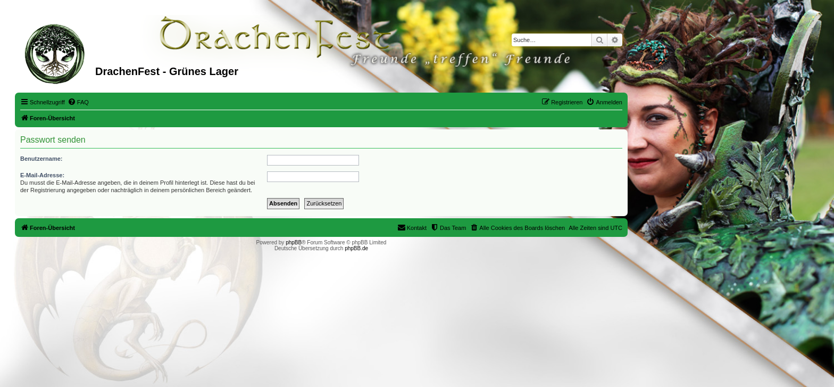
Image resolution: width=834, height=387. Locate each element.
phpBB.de (356, 248)
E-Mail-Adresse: (42, 175)
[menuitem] (78, 102)
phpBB (294, 242)
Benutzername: (41, 158)
